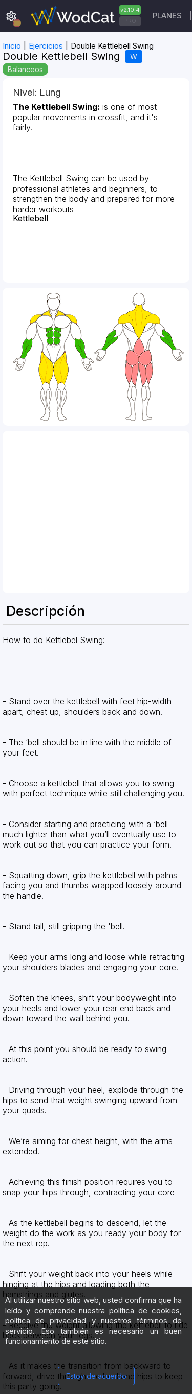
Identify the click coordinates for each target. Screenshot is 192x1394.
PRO (130, 21)
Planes (167, 15)
